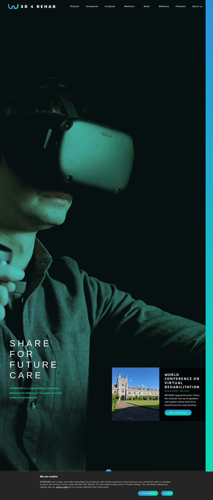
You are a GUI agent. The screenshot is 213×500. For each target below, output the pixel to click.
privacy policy (62, 487)
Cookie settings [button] (148, 493)
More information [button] (178, 412)
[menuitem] (74, 6)
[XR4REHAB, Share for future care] (31, 6)
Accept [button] (167, 493)
